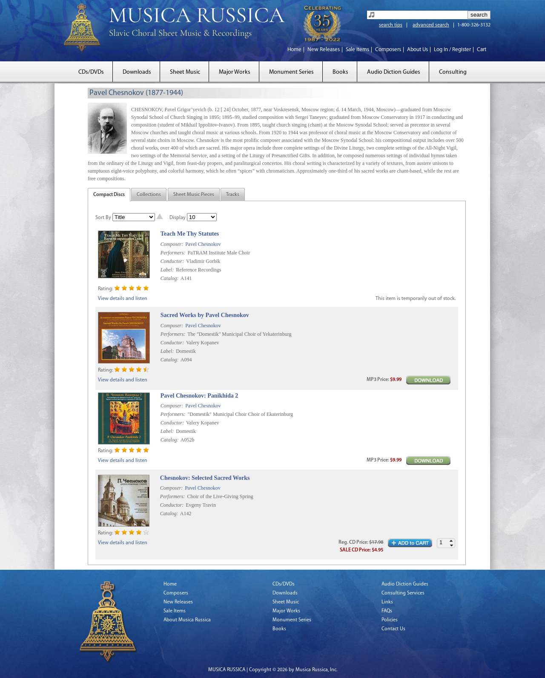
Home (294, 49)
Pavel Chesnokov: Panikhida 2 (199, 395)
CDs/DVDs (91, 72)
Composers (388, 49)
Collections (149, 194)
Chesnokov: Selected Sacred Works (205, 478)
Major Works (234, 72)
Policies (390, 620)
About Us (417, 49)
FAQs (387, 611)
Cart (481, 49)
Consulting (453, 72)
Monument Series (291, 72)
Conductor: (172, 261)
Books (340, 72)
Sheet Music (185, 72)
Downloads (137, 72)
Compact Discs (109, 194)
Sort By (103, 217)
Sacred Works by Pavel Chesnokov (205, 315)
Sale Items (357, 49)
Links (387, 602)
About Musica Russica (187, 620)
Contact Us (393, 629)
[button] (451, 541)
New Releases (323, 49)
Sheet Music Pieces (193, 194)
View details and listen (122, 298)
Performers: (173, 253)
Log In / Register (452, 49)
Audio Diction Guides (393, 72)
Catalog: (170, 278)
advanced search (431, 25)
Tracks (232, 194)
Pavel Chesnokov (203, 244)
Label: (167, 270)
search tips (390, 25)
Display (177, 217)
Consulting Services (403, 593)
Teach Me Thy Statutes (190, 234)
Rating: (105, 288)
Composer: (172, 244)
